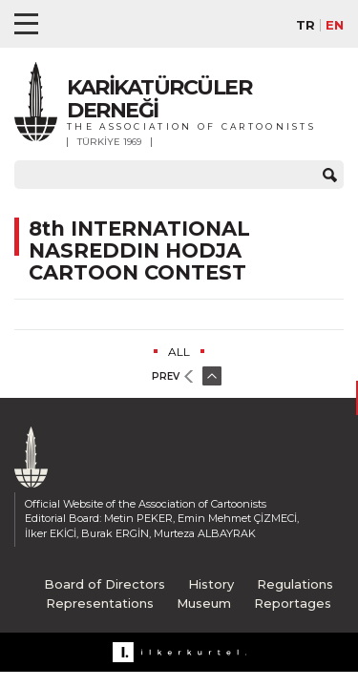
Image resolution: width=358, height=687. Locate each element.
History (211, 584)
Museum (204, 603)
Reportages (292, 603)
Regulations (295, 584)
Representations (100, 603)
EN (335, 25)
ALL (179, 351)
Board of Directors (104, 584)
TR (305, 25)
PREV (165, 376)
